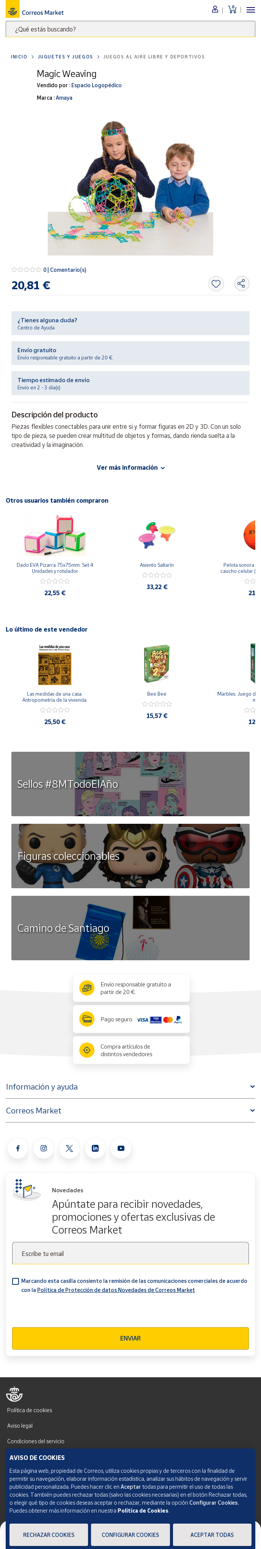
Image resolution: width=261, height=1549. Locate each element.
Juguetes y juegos (65, 57)
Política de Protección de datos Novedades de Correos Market (116, 1290)
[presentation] (69, 1312)
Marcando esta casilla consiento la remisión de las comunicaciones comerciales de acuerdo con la (134, 1285)
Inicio (19, 57)
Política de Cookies (143, 1510)
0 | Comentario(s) (64, 270)
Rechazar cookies (48, 1535)
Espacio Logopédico (96, 85)
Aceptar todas (212, 1535)
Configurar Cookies (130, 1535)
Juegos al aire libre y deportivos (154, 57)
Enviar (130, 1338)
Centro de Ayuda (36, 328)
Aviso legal (20, 1425)
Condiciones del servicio (35, 1441)
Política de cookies (29, 1410)
